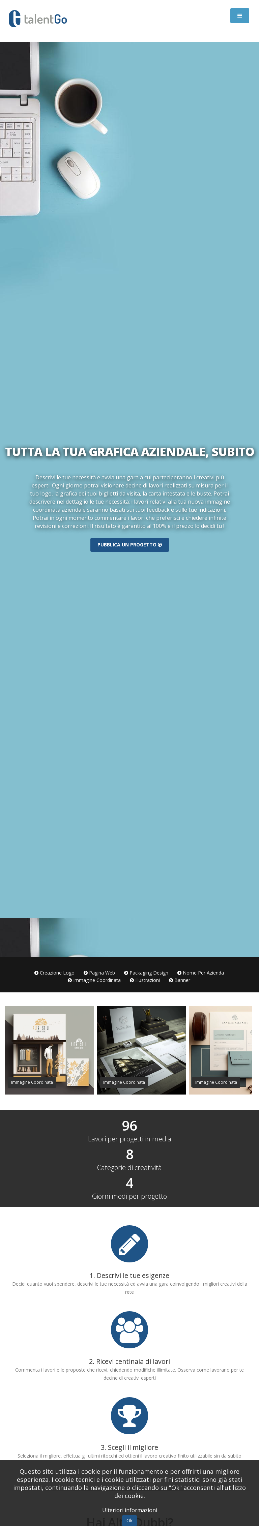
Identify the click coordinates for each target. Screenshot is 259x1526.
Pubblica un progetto (129, 544)
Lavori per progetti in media (129, 1139)
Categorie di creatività (129, 1167)
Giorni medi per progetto (129, 1196)
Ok (129, 1520)
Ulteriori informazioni (129, 1510)
